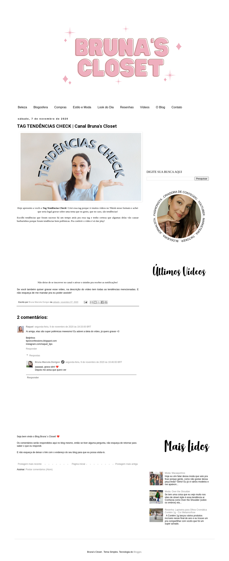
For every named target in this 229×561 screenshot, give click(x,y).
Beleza (22, 107)
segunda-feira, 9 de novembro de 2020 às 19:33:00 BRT (63, 326)
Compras (60, 107)
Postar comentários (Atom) (39, 469)
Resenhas (127, 107)
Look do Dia (106, 107)
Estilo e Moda (82, 107)
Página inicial (78, 464)
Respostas (34, 355)
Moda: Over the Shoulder (177, 491)
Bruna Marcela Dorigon (47, 362)
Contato (177, 107)
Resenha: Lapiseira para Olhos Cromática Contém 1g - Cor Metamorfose (186, 511)
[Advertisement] (178, 141)
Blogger (137, 552)
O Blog (160, 107)
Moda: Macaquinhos (175, 473)
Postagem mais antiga (126, 464)
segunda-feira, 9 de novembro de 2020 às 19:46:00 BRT (94, 362)
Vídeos (144, 107)
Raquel (30, 326)
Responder (31, 348)
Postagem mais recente (30, 464)
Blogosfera (40, 107)
